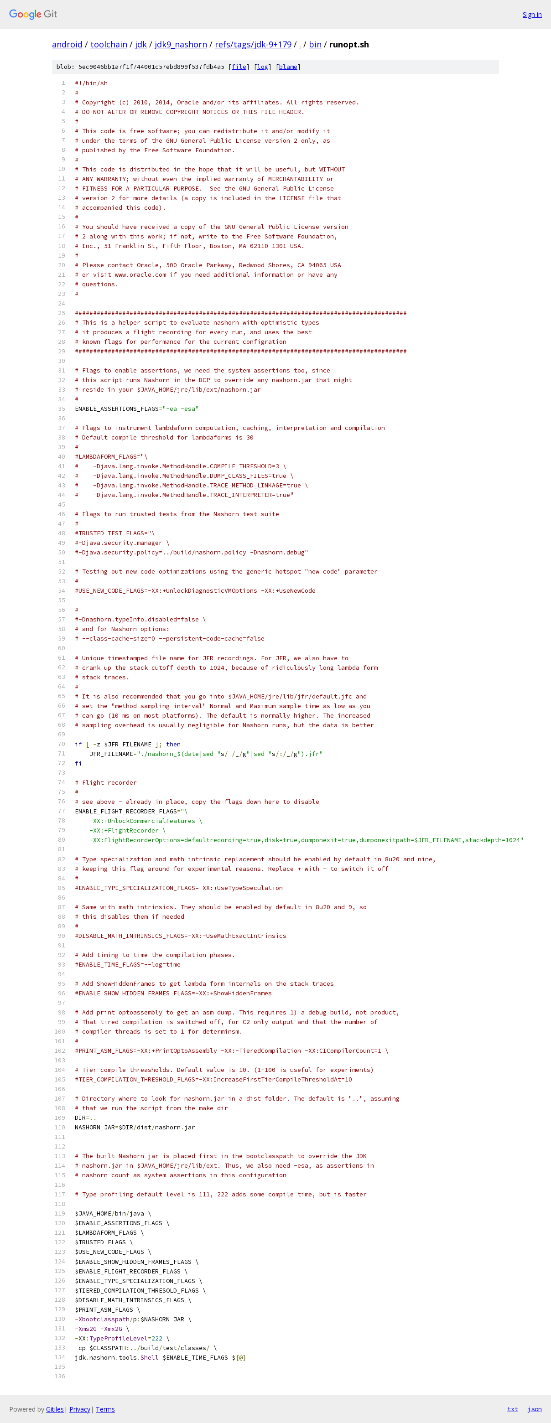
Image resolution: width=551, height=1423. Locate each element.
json (534, 1409)
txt (512, 1409)
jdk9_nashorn (181, 44)
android (67, 44)
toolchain (108, 44)
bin (315, 44)
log (262, 67)
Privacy (79, 1409)
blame (288, 67)
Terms (105, 1409)
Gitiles (55, 1409)
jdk (141, 44)
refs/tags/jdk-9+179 (253, 44)
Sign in (532, 14)
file (239, 67)
